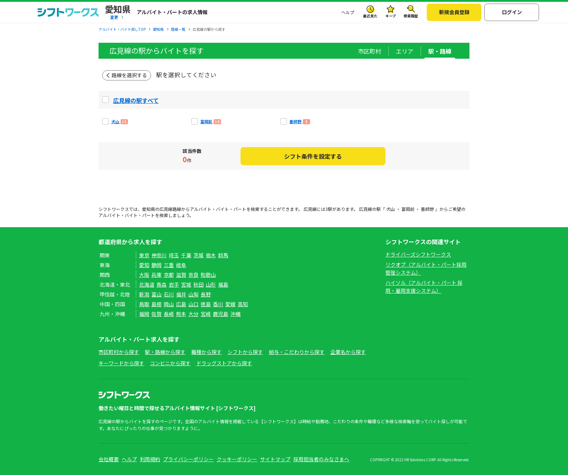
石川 (169, 294)
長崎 (169, 313)
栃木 (211, 255)
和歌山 (208, 274)
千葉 (186, 255)
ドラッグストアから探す (224, 363)
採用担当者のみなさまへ (321, 459)
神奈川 (159, 255)
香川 (218, 304)
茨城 (198, 255)
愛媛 (230, 304)
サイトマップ (275, 459)
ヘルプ (347, 12)
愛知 (144, 264)
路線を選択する (129, 75)
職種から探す (206, 351)
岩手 (174, 284)
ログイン (512, 12)
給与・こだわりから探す (297, 351)
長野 (206, 294)
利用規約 (150, 459)
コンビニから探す (170, 363)
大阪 (144, 274)
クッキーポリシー (237, 459)
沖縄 (235, 313)
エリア (404, 51)
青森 (161, 284)
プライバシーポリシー (188, 459)
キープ (390, 15)
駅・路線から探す (165, 351)
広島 (181, 304)
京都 (169, 274)
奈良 (193, 274)
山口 (193, 304)
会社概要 (109, 459)
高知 (243, 304)
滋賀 (181, 274)
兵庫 (156, 274)
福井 (181, 294)
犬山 (390, 209)
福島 (223, 284)
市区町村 (369, 51)
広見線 (165, 209)
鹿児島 (220, 313)
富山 (156, 294)
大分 (193, 313)
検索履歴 (411, 15)
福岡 (144, 313)
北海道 (146, 284)
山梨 (193, 294)
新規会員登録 (454, 12)
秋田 (198, 284)
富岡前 (407, 209)
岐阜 (181, 264)
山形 (211, 284)
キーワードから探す (121, 363)
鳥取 (144, 304)
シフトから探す (245, 351)
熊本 (181, 313)
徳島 (206, 304)
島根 (156, 304)
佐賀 (156, 313)
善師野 (427, 209)
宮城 (186, 284)
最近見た (370, 15)
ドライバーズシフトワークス (418, 254)
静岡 (156, 264)
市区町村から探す (119, 351)
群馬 (223, 255)
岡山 (169, 304)
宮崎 (206, 313)
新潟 (144, 294)
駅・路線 (439, 51)
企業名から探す (348, 351)
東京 (144, 255)
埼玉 (174, 255)
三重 (169, 264)
